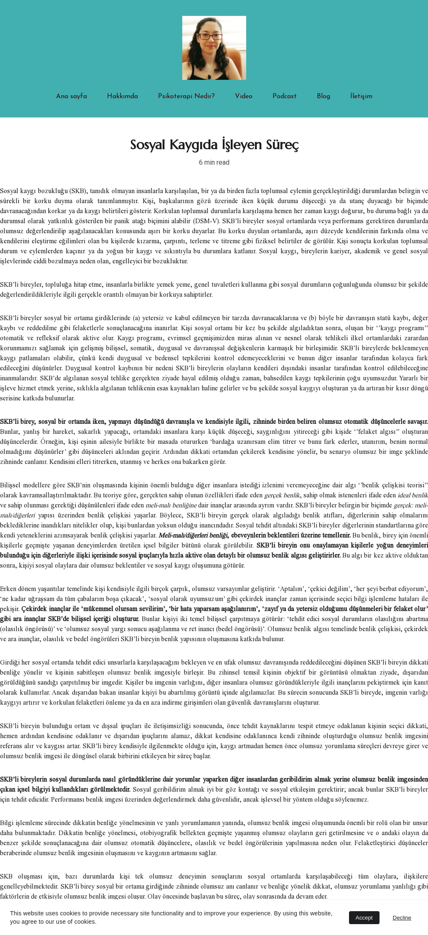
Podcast (285, 96)
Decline (402, 918)
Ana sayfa (71, 96)
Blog (323, 96)
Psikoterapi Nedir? (186, 96)
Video (243, 96)
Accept (364, 918)
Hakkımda (122, 96)
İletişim (361, 96)
